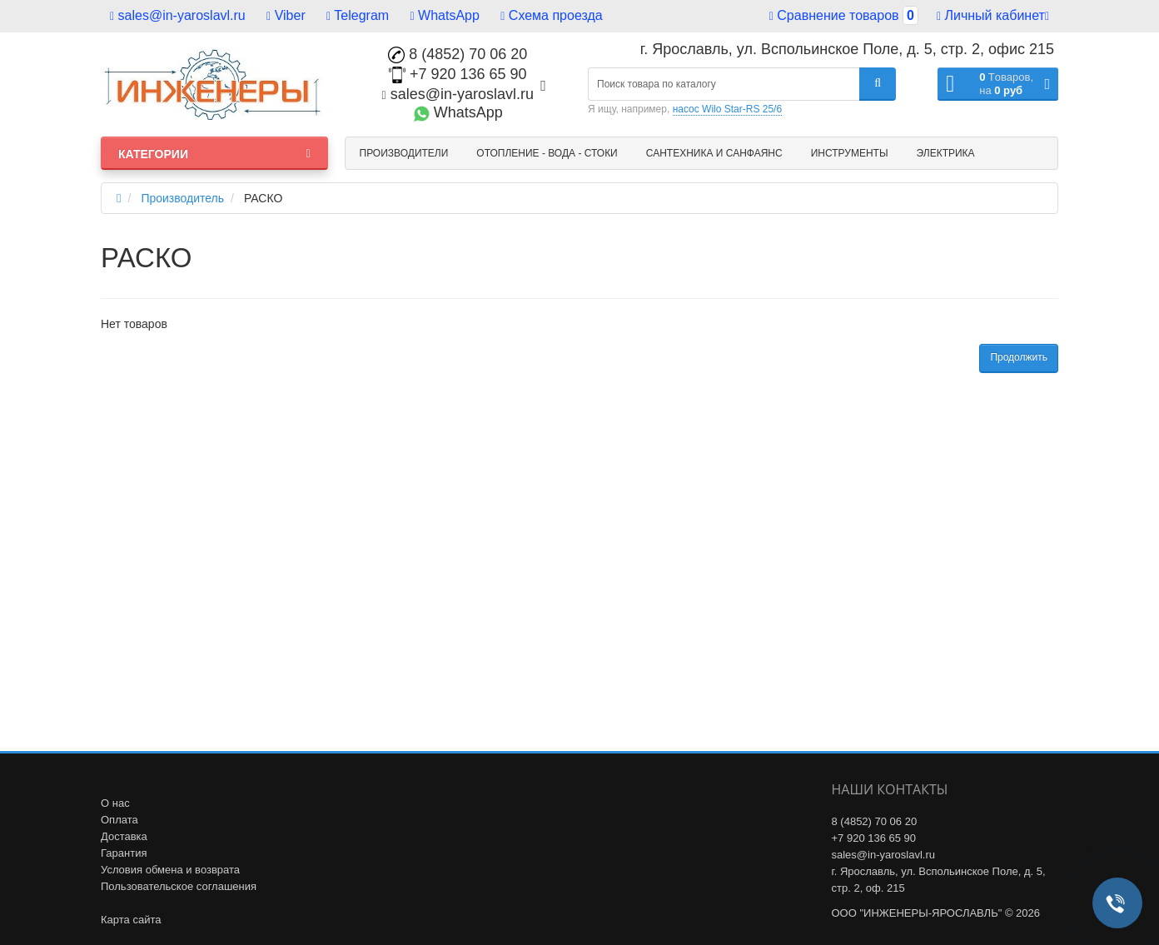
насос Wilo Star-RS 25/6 (727, 109)
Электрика (946, 153)
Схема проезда (551, 15)
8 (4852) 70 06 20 (457, 54)
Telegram (357, 15)
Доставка (124, 836)
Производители (404, 153)
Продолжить (1018, 357)
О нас (115, 803)
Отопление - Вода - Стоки (546, 153)
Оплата (119, 819)
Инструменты (849, 153)
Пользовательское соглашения (178, 886)
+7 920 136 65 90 (458, 74)
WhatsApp (445, 15)
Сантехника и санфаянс (714, 153)
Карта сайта (131, 919)
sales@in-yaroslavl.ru (178, 15)
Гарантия (124, 853)
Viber (286, 15)
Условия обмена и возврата (170, 869)
